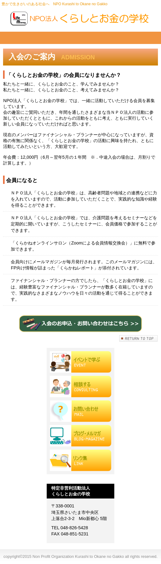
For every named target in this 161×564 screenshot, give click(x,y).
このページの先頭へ (138, 338)
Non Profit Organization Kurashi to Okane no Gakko (80, 18)
